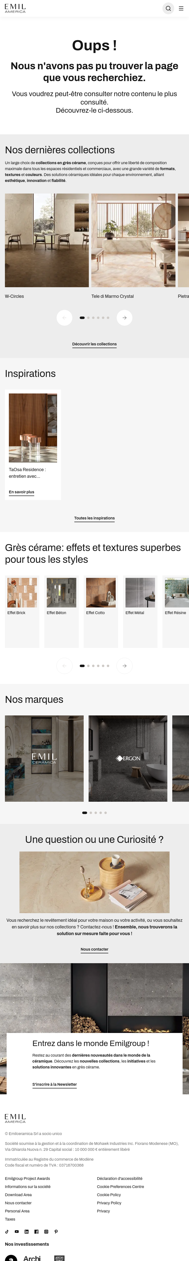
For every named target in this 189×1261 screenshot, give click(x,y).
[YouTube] (17, 1232)
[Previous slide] (64, 318)
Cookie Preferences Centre (120, 1187)
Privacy (103, 1211)
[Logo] (15, 8)
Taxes (10, 1219)
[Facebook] (36, 1232)
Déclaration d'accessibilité (119, 1178)
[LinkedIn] (27, 1232)
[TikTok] (7, 1232)
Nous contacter (18, 1203)
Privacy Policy (109, 1203)
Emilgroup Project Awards (27, 1178)
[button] (82, 318)
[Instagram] (46, 1232)
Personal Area (17, 1211)
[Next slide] (124, 318)
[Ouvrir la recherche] (168, 8)
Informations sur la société (27, 1187)
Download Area (18, 1195)
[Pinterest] (56, 1232)
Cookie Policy (109, 1195)
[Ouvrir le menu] (181, 8)
